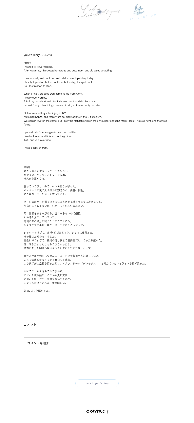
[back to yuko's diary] (97, 383)
